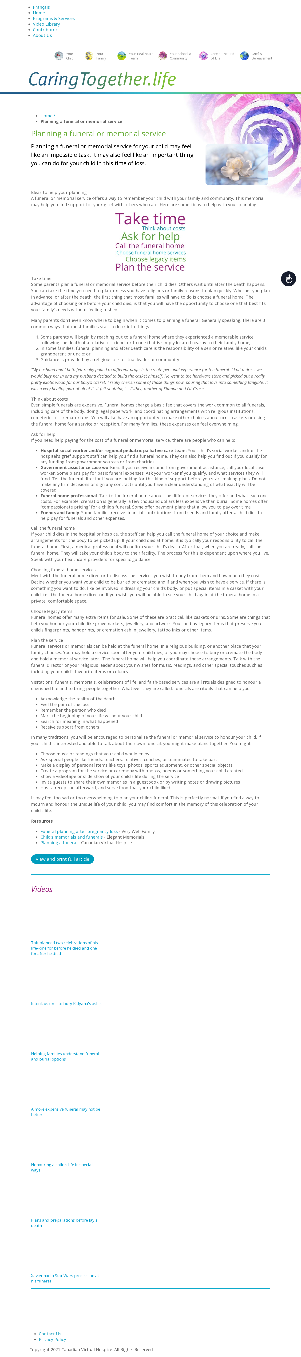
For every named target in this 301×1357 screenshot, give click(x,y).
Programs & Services (54, 18)
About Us (42, 35)
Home (39, 13)
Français (41, 7)
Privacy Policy (52, 1339)
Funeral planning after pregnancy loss (79, 831)
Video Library (46, 24)
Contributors (46, 29)
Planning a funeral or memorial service (81, 121)
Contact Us (50, 1334)
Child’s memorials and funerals (71, 837)
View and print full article (62, 859)
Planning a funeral (58, 842)
